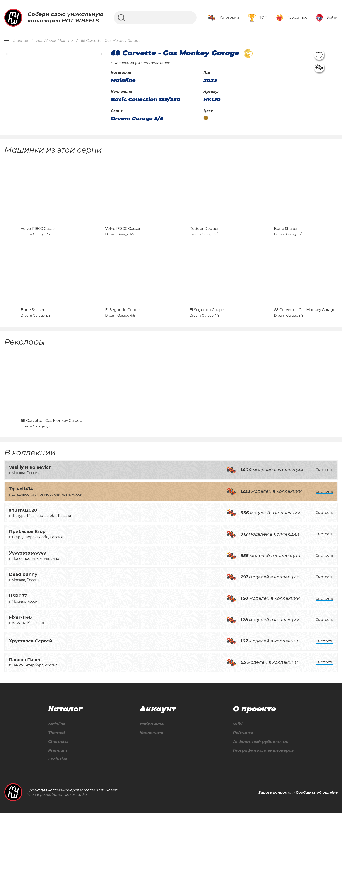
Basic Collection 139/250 (145, 99)
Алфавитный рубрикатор (258, 818)
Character (58, 818)
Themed (56, 808)
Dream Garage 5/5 (137, 119)
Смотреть (324, 545)
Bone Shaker (286, 253)
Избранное (149, 799)
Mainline (57, 799)
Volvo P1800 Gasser (38, 253)
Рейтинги (239, 808)
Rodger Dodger (204, 253)
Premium (57, 827)
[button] (7, 54)
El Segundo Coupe (122, 360)
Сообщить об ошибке (317, 870)
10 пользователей (154, 63)
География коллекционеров (261, 827)
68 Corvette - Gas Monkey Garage (304, 360)
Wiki (233, 799)
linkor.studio (76, 873)
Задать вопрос (272, 870)
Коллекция (149, 808)
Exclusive (57, 836)
